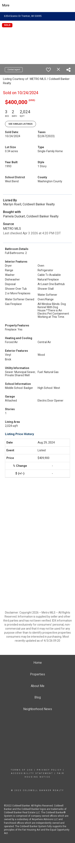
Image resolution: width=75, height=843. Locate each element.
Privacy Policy (49, 770)
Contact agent (13, 69)
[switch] (48, 69)
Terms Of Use (22, 770)
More (5, 5)
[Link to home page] (37, 5)
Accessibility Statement (32, 773)
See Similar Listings (20, 124)
